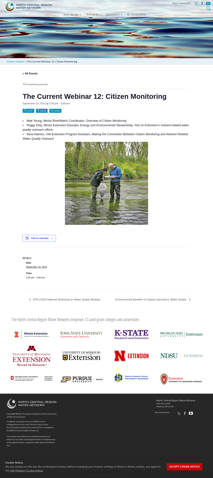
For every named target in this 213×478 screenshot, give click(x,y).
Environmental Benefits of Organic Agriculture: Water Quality (151, 299)
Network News (136, 15)
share (43, 110)
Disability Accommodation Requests (23, 430)
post (30, 110)
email (57, 110)
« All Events (30, 73)
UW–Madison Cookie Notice (26, 470)
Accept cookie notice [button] (184, 466)
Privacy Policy (37, 424)
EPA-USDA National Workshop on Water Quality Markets (66, 299)
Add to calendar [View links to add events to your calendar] (40, 238)
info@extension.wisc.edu (18, 424)
